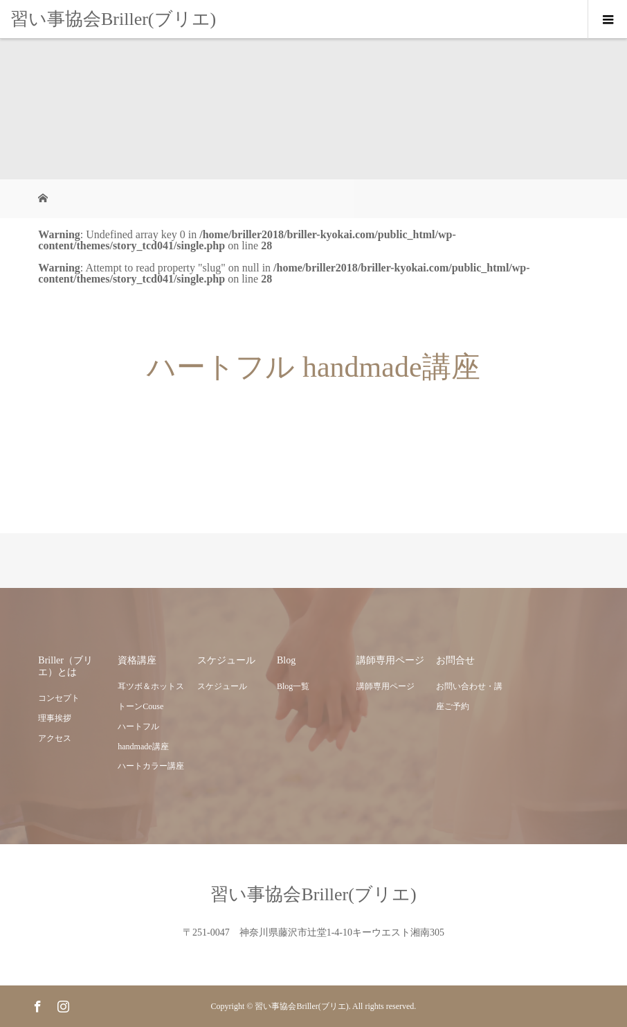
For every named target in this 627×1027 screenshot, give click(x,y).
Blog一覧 (293, 686)
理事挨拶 (54, 718)
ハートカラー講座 (151, 766)
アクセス (54, 738)
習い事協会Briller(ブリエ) (113, 19)
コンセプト (59, 698)
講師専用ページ (385, 686)
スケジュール (222, 686)
